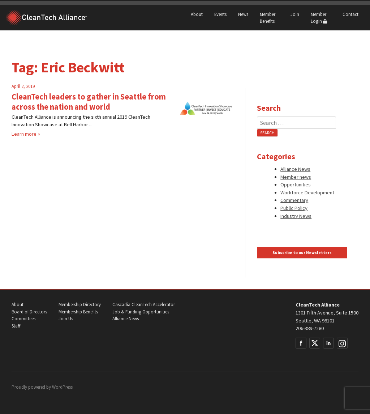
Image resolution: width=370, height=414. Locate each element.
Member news (295, 177)
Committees (23, 319)
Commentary (294, 200)
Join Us (66, 319)
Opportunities (295, 184)
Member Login (319, 17)
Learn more (24, 134)
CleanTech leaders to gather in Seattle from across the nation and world (89, 102)
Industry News (295, 216)
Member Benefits (267, 17)
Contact (350, 14)
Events (220, 14)
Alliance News (295, 169)
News (243, 14)
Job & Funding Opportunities (140, 312)
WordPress (62, 387)
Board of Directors (29, 312)
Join (295, 14)
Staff (16, 326)
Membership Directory (80, 304)
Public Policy (293, 208)
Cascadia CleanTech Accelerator (143, 304)
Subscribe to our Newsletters (302, 252)
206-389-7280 (310, 328)
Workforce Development (307, 192)
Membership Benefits (78, 312)
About (197, 14)
